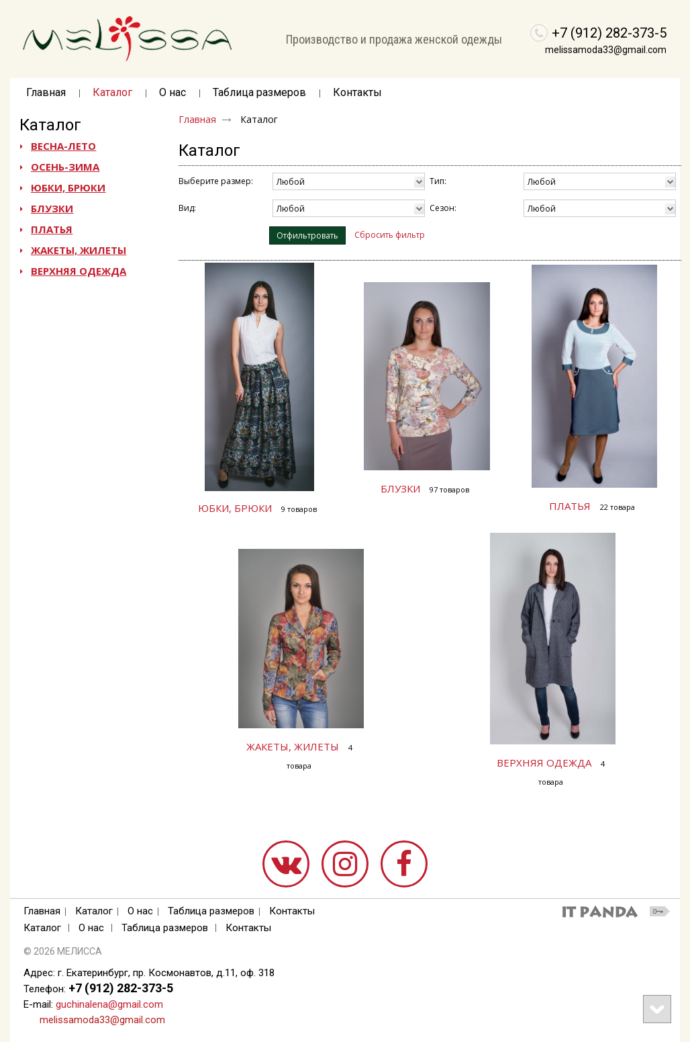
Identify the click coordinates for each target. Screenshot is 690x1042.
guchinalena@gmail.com (109, 1004)
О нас (140, 911)
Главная (197, 119)
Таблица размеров (211, 911)
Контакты (292, 911)
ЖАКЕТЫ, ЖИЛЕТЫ (292, 746)
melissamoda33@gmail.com (606, 49)
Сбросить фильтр (389, 235)
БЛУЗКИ (400, 488)
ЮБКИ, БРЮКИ (235, 508)
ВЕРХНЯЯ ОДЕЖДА (544, 762)
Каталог (50, 125)
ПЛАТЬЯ (570, 506)
